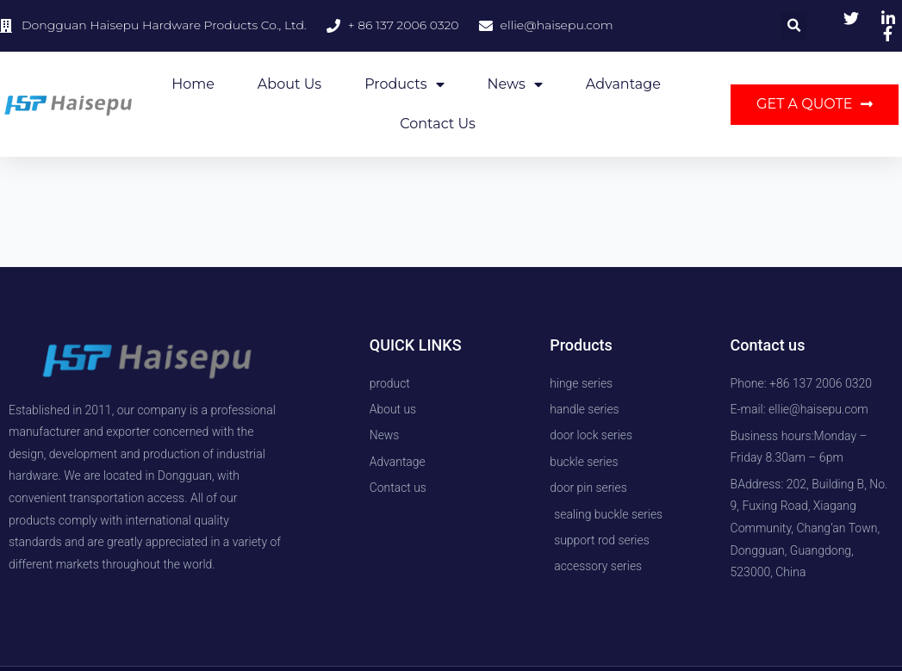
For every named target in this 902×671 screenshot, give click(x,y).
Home (193, 84)
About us (289, 84)
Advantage (623, 84)
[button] (794, 26)
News (515, 84)
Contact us (438, 123)
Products (404, 84)
